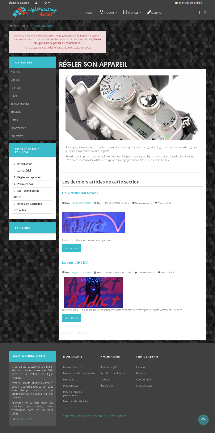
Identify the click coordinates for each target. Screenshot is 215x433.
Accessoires (17, 136)
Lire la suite (71, 248)
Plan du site (106, 385)
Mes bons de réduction (76, 401)
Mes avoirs (69, 379)
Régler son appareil (82, 202)
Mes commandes (72, 367)
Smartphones (18, 128)
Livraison (141, 367)
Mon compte (72, 356)
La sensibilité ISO (75, 262)
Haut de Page (203, 420)
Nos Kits (15, 72)
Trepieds (16, 112)
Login (25, 2)
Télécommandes (20, 104)
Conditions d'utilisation (112, 373)
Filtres (14, 120)
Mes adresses (70, 385)
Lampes (15, 80)
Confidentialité (144, 379)
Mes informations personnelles (72, 393)
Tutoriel (24, 26)
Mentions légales (109, 367)
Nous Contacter (25, 419)
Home (12, 26)
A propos (104, 379)
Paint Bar (16, 88)
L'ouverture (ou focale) (80, 193)
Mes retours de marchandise (79, 373)
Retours (140, 373)
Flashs (14, 96)
